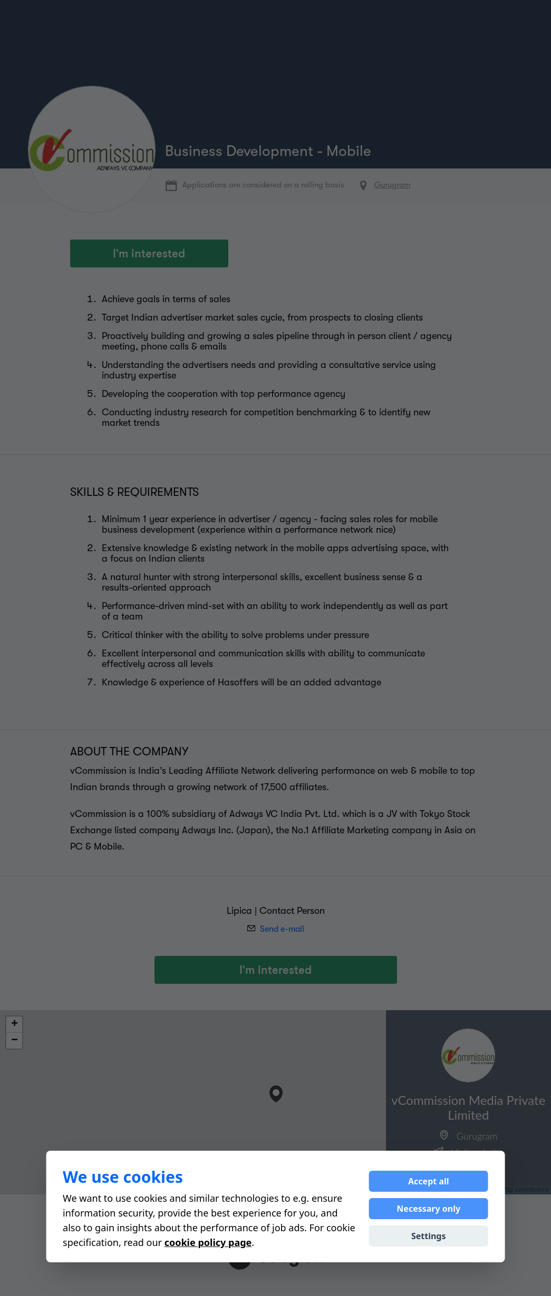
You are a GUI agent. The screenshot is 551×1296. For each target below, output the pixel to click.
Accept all (428, 1181)
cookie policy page (208, 1242)
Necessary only (428, 1208)
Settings (428, 1236)
